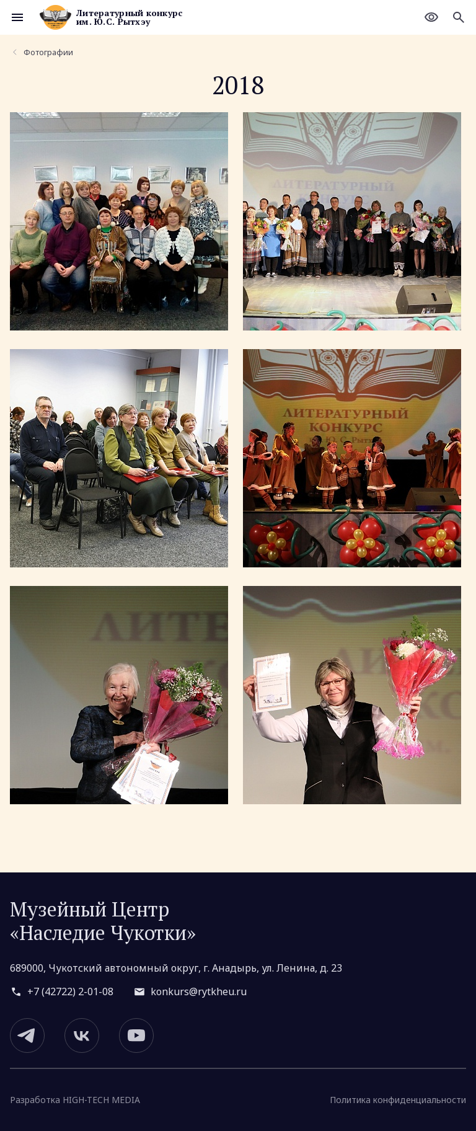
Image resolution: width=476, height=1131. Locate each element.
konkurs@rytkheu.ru (199, 991)
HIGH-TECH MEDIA (101, 1100)
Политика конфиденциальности (398, 1100)
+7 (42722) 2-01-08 (70, 991)
